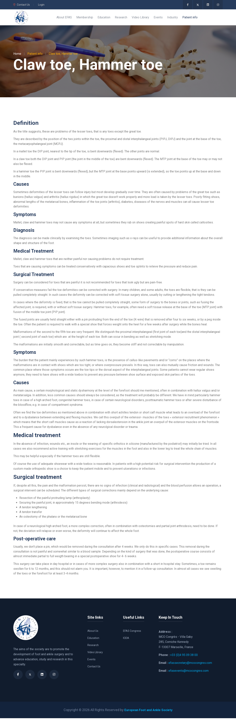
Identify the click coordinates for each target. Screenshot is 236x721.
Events (91, 662)
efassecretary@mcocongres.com (190, 665)
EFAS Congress (132, 633)
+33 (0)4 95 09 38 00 (184, 658)
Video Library (95, 655)
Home (17, 56)
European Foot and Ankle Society (148, 713)
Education (93, 640)
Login (41, 4)
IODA (126, 640)
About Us (92, 633)
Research (93, 647)
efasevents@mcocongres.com (188, 673)
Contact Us (21, 4)
